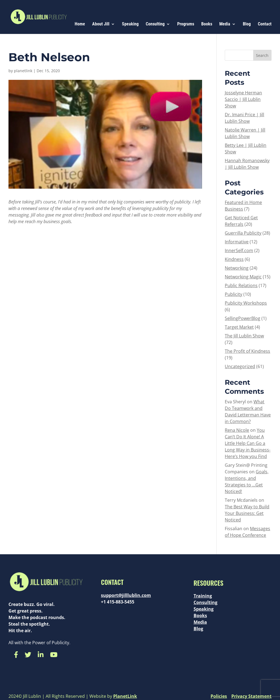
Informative (237, 242)
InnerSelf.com (239, 250)
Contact (265, 24)
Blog (247, 24)
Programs (185, 24)
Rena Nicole (237, 430)
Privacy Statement (251, 696)
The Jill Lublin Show (244, 336)
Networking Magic (243, 277)
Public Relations (241, 285)
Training (203, 596)
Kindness (234, 259)
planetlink (23, 70)
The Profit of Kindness (247, 351)
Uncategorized (240, 366)
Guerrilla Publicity (243, 233)
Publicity (233, 294)
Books (206, 24)
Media (224, 24)
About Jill (100, 24)
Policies (219, 696)
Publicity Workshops (246, 303)
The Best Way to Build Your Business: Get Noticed (247, 513)
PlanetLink (125, 696)
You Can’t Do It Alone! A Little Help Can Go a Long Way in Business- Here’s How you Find (247, 443)
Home (80, 24)
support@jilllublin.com (126, 595)
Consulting (155, 24)
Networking (237, 268)
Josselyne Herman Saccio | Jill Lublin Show (243, 99)
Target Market (239, 327)
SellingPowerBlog (242, 318)
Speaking (130, 24)
